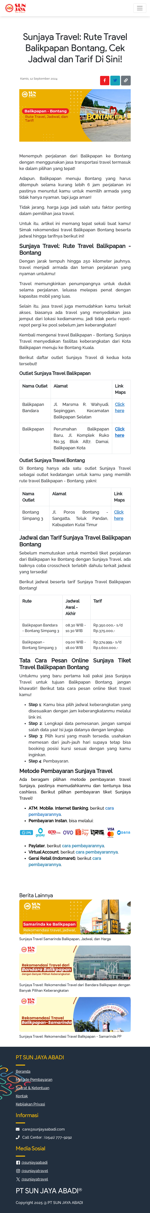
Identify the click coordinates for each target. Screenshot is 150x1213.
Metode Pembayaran (34, 1079)
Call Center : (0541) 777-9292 (44, 1137)
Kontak (22, 1096)
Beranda (23, 1071)
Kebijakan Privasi (30, 1104)
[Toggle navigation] (139, 8)
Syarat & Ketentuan (32, 1088)
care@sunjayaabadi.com (40, 1129)
